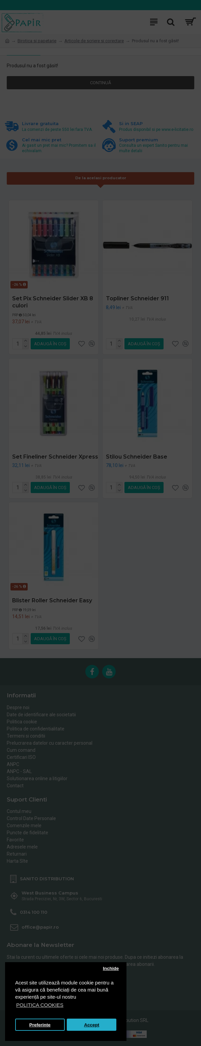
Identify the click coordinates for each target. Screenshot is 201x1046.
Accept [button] (91, 1024)
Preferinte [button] (40, 1024)
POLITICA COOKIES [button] (39, 1005)
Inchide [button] (111, 968)
